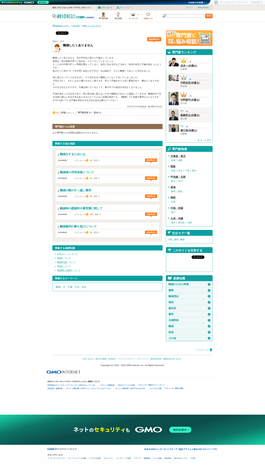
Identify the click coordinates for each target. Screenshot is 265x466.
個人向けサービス (180, 458)
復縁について (64, 258)
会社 (84, 287)
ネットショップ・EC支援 (77, 458)
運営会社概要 (100, 359)
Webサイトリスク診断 (126, 385)
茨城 (173, 170)
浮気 (170, 239)
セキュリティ (108, 458)
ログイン (189, 8)
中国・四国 (177, 208)
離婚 (58, 287)
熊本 (173, 222)
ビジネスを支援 (94, 458)
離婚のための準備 (189, 284)
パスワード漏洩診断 (107, 385)
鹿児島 (181, 222)
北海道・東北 (178, 156)
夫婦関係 (189, 320)
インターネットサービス (56, 458)
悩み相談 (118, 18)
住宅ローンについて (67, 254)
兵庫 (173, 201)
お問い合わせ (106, 8)
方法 (77, 287)
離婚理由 (189, 296)
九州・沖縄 (177, 218)
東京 (194, 170)
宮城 (173, 160)
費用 (189, 314)
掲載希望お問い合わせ (172, 359)
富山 (173, 181)
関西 (173, 197)
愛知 (180, 191)
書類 (189, 290)
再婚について (64, 266)
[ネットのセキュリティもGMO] (25, 2)
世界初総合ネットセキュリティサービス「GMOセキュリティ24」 (71, 385)
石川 (180, 181)
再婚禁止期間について (68, 270)
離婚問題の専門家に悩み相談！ (189, 38)
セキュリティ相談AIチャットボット (152, 385)
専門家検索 (103, 18)
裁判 (176, 239)
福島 (180, 160)
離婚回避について (66, 262)
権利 (189, 302)
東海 (173, 187)
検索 (209, 16)
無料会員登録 (203, 8)
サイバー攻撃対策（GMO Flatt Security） (130, 388)
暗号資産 (168, 458)
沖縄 (189, 222)
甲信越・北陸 (178, 177)
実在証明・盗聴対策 (54, 388)
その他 (189, 338)
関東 (173, 166)
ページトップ (202, 350)
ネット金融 (157, 458)
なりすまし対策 (156, 388)
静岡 (173, 191)
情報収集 (147, 458)
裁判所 (189, 308)
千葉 (187, 170)
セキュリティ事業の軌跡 (174, 388)
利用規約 (112, 359)
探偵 (189, 332)
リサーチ (137, 458)
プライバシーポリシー (126, 359)
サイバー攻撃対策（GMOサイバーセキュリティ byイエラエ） (89, 388)
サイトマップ (125, 8)
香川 (173, 212)
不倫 (70, 287)
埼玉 (180, 170)
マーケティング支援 (123, 458)
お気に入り (148, 18)
